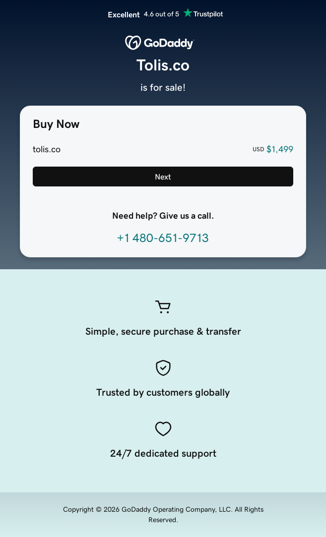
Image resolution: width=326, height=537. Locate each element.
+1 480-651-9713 (163, 238)
